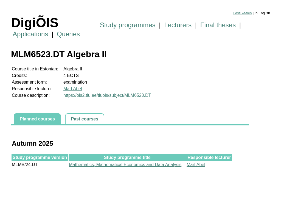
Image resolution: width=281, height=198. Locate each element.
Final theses (218, 25)
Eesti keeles (242, 13)
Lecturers (178, 25)
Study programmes (128, 25)
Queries (68, 34)
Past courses (85, 119)
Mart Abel (72, 88)
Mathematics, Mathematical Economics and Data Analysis (125, 164)
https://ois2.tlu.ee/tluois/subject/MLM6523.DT (107, 95)
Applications (30, 34)
